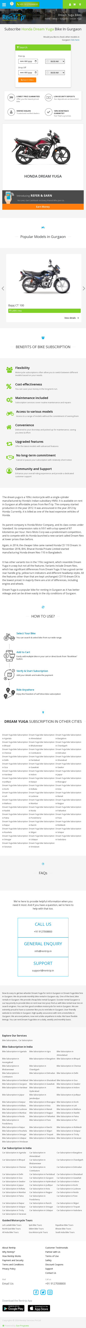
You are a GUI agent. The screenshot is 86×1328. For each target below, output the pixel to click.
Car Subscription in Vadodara (69, 1210)
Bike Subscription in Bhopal (68, 1058)
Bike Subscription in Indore (68, 1087)
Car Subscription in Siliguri (68, 1203)
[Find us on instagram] (50, 1292)
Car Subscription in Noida (67, 1192)
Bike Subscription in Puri (67, 1120)
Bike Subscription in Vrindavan (15, 1141)
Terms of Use (52, 1256)
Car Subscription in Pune (67, 1196)
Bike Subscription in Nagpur (41, 1113)
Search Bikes (27, 80)
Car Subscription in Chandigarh (70, 1160)
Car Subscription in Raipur (13, 1203)
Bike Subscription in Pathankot (42, 1116)
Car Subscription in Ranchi (40, 1203)
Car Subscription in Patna (13, 1196)
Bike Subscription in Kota (39, 1105)
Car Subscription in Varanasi (14, 1214)
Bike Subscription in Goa (67, 1080)
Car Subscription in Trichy (13, 1210)
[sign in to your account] (70, 4)
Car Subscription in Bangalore (69, 1152)
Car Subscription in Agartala (14, 1152)
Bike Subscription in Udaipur (14, 1138)
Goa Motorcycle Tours (38, 1232)
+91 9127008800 (55, 1283)
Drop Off (22, 67)
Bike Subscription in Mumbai (14, 1113)
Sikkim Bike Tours (36, 1228)
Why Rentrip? (8, 1251)
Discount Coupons (54, 1264)
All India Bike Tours (10, 1232)
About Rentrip (9, 1247)
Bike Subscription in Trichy (68, 1134)
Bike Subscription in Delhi (67, 1073)
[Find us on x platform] (43, 1292)
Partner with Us (52, 1251)
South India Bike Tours (65, 1232)
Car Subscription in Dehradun (69, 1167)
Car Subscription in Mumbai (14, 1192)
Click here (75, 39)
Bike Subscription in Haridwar (14, 1087)
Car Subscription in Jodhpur (41, 1185)
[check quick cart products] (74, 4)
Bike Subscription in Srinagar (14, 1134)
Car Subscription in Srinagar (41, 1206)
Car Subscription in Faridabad (42, 1174)
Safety (48, 1260)
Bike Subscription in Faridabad (15, 1080)
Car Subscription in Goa (12, 1178)
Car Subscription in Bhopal (13, 1160)
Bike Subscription (9, 1040)
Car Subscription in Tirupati (68, 1206)
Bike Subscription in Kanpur (14, 1102)
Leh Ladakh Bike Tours (11, 1225)
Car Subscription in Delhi (12, 1174)
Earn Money (43, 206)
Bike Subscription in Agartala (14, 1051)
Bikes (55, 18)
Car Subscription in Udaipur (41, 1210)
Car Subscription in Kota (39, 1188)
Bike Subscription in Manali (40, 1109)
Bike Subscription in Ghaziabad (42, 1080)
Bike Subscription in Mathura (69, 1109)
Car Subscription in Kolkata (13, 1188)
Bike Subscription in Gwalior (68, 1084)
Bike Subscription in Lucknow (14, 1109)
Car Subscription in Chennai (14, 1167)
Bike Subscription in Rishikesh (69, 1127)
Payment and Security (12, 1260)
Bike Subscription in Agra (40, 1051)
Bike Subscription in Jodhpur (69, 1094)
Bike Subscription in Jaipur (13, 1094)
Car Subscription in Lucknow (69, 1188)
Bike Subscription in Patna (68, 1116)
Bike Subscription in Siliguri (40, 1131)
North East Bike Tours (11, 1228)
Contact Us (50, 1272)
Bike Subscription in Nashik (68, 1113)
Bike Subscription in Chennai (69, 1066)
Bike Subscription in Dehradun (42, 1073)
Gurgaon (64, 18)
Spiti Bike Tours (35, 1225)
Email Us (8, 1283)
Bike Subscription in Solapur (68, 1131)
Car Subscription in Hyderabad (42, 1181)
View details (71, 317)
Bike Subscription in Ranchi (40, 1127)
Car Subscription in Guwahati (69, 1178)
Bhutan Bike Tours (63, 1228)
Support (49, 1268)
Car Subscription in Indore (68, 1181)
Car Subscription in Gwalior (13, 1181)
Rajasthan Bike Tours (64, 1225)
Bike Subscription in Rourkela (14, 1131)
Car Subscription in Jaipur (13, 1185)
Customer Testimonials (56, 1247)
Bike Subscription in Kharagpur (42, 1102)
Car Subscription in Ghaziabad (70, 1174)
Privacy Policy (8, 1268)
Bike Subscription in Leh (67, 1105)
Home (47, 18)
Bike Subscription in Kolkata (14, 1105)
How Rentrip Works (11, 1256)
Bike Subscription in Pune (40, 1120)
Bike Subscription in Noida (13, 1116)
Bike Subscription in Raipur (13, 1127)
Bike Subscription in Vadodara (42, 1138)
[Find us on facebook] (36, 1292)
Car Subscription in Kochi (67, 1185)
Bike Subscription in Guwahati (41, 1084)
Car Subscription (25, 1040)
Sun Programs (22, 1325)
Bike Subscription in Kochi (67, 1102)
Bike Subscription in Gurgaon (14, 1084)
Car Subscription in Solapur (13, 1206)
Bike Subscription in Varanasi (69, 1138)
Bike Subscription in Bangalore (42, 1058)
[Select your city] (81, 4)
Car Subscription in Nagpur (40, 1192)
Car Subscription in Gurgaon (41, 1178)
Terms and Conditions (13, 1264)
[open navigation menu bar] (4, 4)
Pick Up (21, 56)
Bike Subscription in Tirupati (41, 1134)
